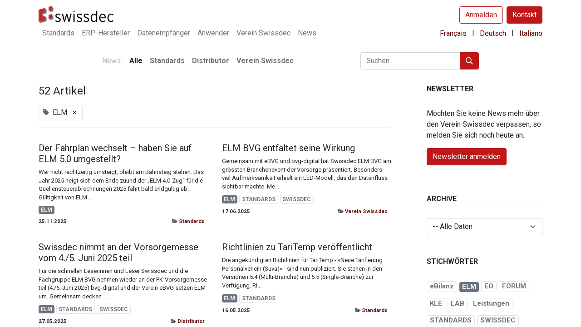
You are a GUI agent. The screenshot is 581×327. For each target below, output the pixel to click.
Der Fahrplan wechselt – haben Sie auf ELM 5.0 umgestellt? (115, 153)
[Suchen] (469, 60)
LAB (457, 303)
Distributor (191, 321)
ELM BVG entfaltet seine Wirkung (288, 148)
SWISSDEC (296, 199)
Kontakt (524, 14)
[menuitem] (58, 33)
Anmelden (481, 14)
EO (488, 286)
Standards (192, 221)
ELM (46, 210)
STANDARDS (259, 199)
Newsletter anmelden (467, 156)
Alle (136, 60)
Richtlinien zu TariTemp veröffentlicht (297, 247)
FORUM (514, 286)
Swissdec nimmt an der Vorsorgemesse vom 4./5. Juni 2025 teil (118, 252)
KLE (436, 303)
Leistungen (491, 303)
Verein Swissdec (366, 211)
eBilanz (442, 286)
